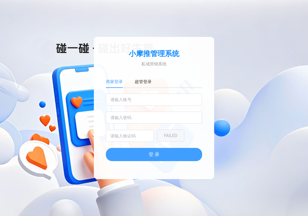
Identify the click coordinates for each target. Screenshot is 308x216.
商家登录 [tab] (114, 81)
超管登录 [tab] (143, 81)
